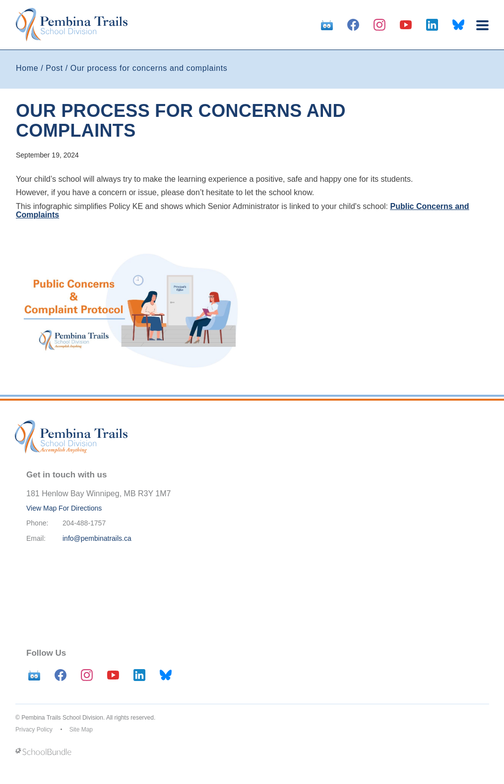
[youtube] (406, 25)
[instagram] (379, 25)
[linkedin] (432, 25)
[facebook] (353, 25)
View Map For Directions (64, 508)
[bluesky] (458, 25)
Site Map (81, 729)
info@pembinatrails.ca (97, 538)
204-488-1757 (84, 523)
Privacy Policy (34, 729)
